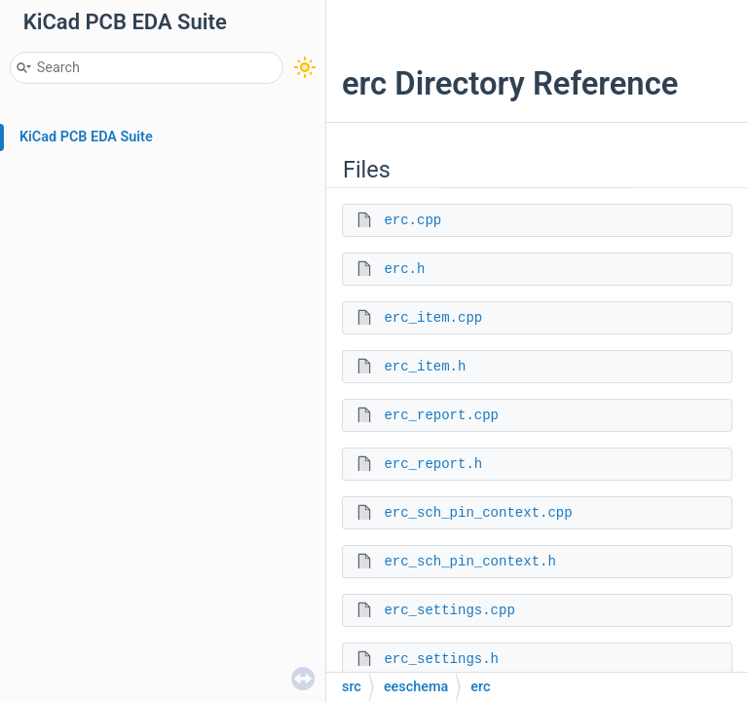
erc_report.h (433, 464)
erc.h (404, 269)
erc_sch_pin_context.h (469, 561)
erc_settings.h (441, 659)
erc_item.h (425, 366)
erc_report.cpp (441, 415)
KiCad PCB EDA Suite (86, 137)
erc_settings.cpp (449, 610)
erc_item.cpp (433, 318)
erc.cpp (412, 220)
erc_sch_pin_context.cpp (478, 513)
